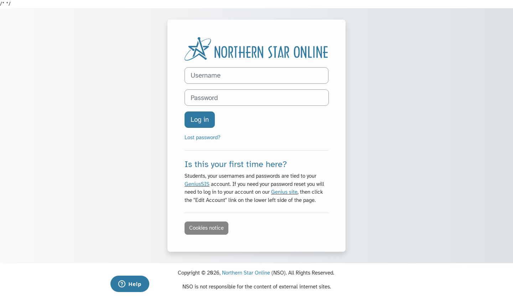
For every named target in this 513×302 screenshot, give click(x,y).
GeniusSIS (197, 184)
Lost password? (203, 137)
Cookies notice (206, 228)
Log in (200, 119)
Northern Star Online (246, 273)
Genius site (284, 192)
